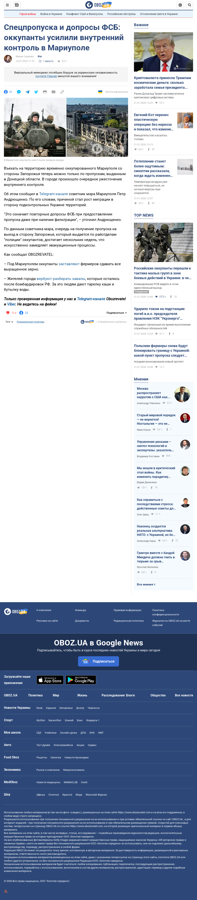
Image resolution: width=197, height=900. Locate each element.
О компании (43, 610)
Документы (82, 620)
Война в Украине (51, 14)
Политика (35, 695)
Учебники (51, 732)
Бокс (80, 720)
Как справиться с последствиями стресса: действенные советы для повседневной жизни (156, 504)
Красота (67, 794)
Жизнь (82, 695)
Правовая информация (127, 610)
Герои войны (28, 14)
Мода (79, 794)
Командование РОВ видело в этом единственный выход (156, 285)
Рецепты (41, 757)
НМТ (101, 732)
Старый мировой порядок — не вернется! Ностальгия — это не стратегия (156, 419)
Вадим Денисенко (147, 482)
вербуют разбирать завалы (61, 278)
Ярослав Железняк (147, 567)
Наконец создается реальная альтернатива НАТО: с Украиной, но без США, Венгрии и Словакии (156, 530)
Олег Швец (143, 514)
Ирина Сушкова (25, 56)
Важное (141, 24)
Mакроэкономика (73, 769)
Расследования (113, 695)
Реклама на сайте (47, 620)
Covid (84, 782)
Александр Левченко (148, 403)
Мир (56, 695)
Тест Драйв (43, 745)
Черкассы (94, 707)
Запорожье (66, 707)
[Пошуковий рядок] (189, 5)
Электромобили (63, 745)
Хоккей (69, 720)
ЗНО (92, 732)
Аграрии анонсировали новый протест (159, 361)
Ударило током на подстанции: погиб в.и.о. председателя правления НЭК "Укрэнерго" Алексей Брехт (159, 314)
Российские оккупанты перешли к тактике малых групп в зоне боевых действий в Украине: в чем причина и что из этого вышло (162, 273)
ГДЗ (38, 732)
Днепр (80, 707)
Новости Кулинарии (77, 757)
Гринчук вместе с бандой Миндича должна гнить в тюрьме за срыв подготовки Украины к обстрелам (156, 557)
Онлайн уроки (68, 732)
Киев (39, 707)
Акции (80, 745)
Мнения (141, 379)
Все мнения (145, 584)
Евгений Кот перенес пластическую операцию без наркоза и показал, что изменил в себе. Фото (153, 122)
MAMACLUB (70, 782)
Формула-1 (92, 720)
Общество (158, 695)
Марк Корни (144, 429)
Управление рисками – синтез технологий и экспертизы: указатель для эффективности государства (154, 446)
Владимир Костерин (148, 456)
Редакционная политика (30, 321)
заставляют (69, 264)
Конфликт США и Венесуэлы (84, 14)
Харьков (51, 707)
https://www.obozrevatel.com (134, 812)
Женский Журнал (96, 794)
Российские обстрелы (121, 14)
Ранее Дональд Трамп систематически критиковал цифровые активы (159, 95)
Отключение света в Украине (159, 14)
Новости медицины (48, 782)
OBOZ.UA (177, 819)
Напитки (56, 757)
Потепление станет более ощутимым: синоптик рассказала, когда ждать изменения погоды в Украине (154, 168)
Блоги (130, 695)
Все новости (184, 695)
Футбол (40, 720)
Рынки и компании (48, 769)
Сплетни (53, 794)
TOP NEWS (143, 215)
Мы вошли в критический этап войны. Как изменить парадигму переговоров (156, 472)
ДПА (83, 732)
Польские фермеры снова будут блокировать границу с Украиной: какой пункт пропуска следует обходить (162, 351)
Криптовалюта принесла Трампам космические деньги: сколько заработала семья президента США (162, 83)
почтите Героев (46, 76)
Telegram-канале (53, 194)
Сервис (92, 745)
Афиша (40, 794)
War (40, 56)
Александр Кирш (146, 541)
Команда (80, 610)
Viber (11, 304)
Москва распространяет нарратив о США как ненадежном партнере (152, 393)
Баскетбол (55, 720)
